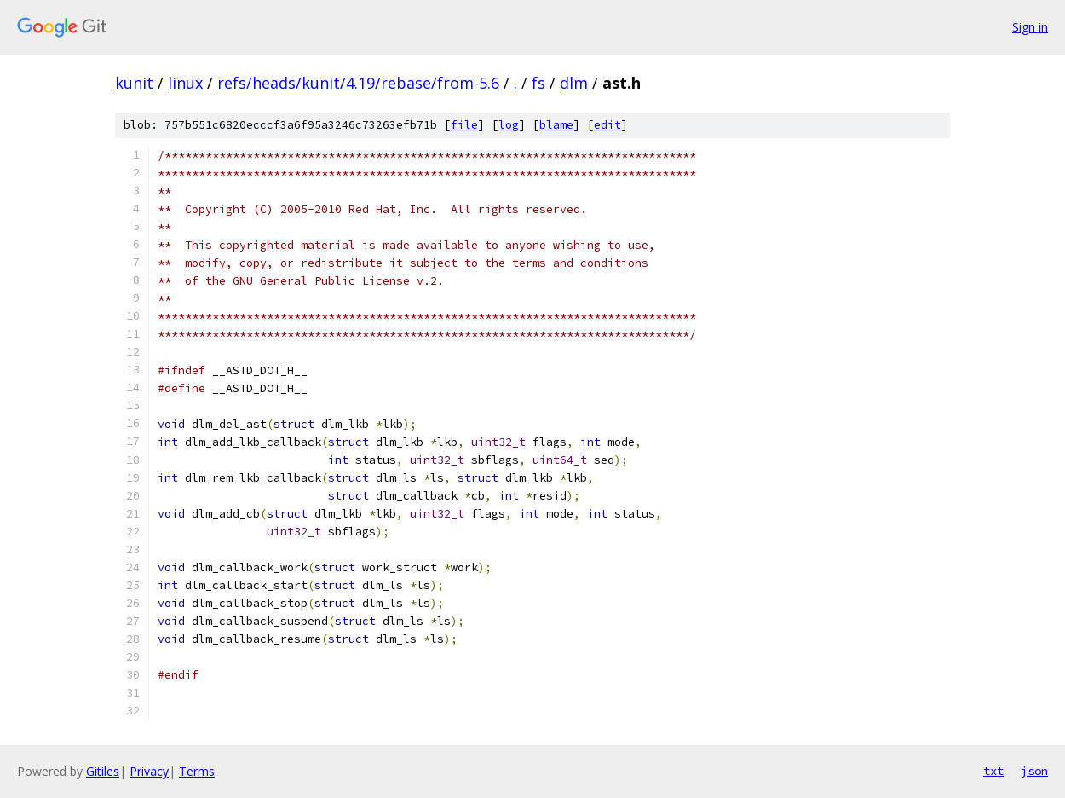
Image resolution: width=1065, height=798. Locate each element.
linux (185, 82)
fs (538, 82)
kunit (134, 82)
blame (556, 125)
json (1034, 770)
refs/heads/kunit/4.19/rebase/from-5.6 (358, 82)
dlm (574, 82)
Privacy (149, 771)
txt (993, 770)
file (464, 125)
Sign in (1030, 27)
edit (607, 125)
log (508, 125)
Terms (197, 771)
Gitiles (102, 771)
